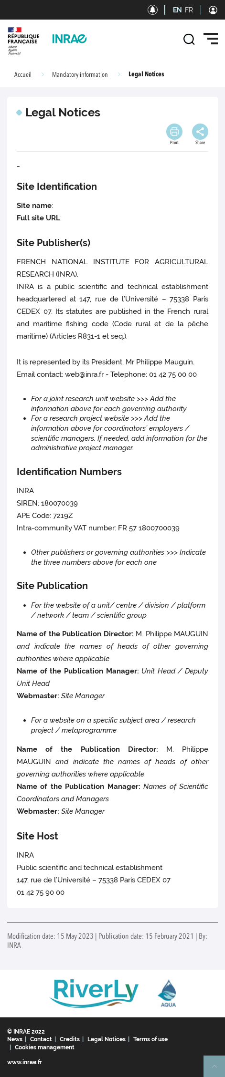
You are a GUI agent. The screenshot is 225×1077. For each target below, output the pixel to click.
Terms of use (150, 1039)
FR (189, 10)
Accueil (23, 75)
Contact (41, 1039)
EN (177, 10)
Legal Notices (106, 1039)
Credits (70, 1039)
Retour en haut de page (218, 1070)
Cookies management (45, 1047)
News (14, 1039)
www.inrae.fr (24, 1062)
